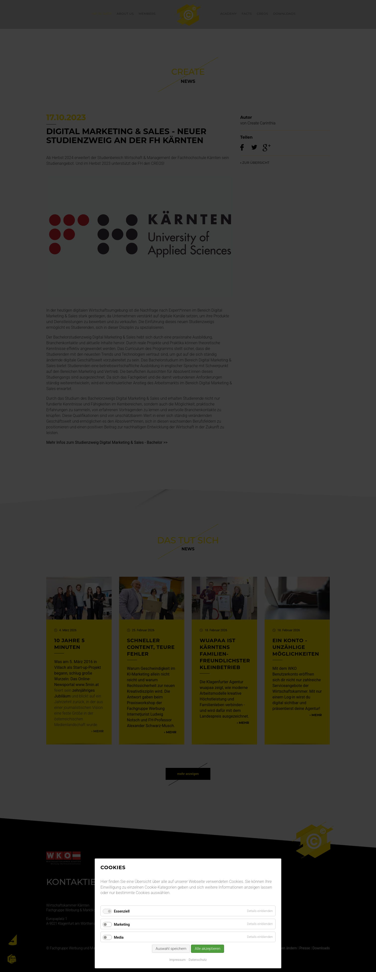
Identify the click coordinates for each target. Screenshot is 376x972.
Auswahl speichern (171, 948)
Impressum (177, 960)
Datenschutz (198, 960)
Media (119, 937)
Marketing (122, 924)
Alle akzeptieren (207, 948)
